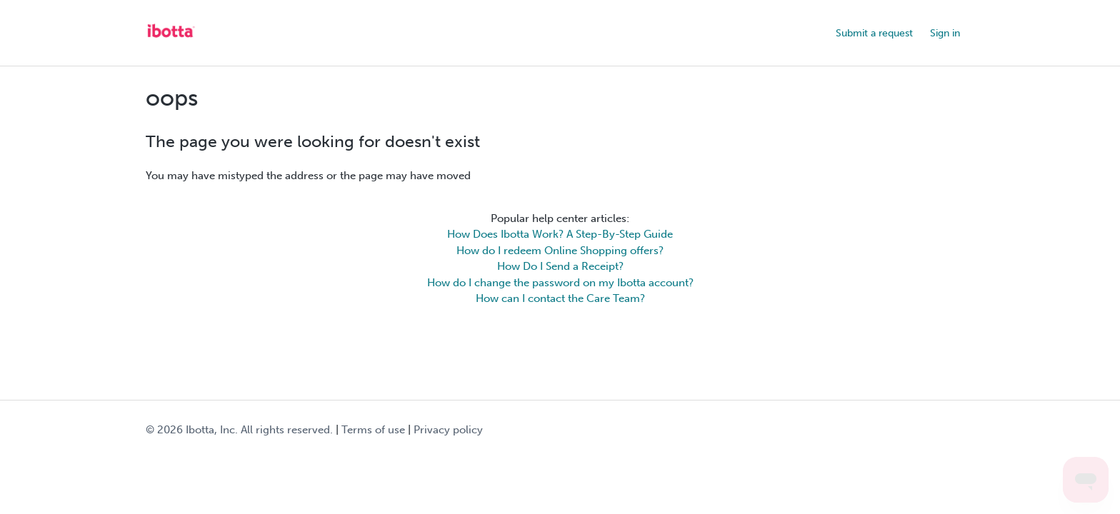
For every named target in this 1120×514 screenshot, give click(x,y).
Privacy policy (448, 429)
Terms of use (373, 429)
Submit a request (874, 33)
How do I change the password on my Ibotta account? (560, 282)
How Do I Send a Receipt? (560, 266)
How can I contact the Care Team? (560, 298)
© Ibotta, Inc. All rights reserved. (239, 429)
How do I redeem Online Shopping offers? (560, 250)
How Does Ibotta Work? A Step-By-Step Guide (560, 234)
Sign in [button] (945, 33)
